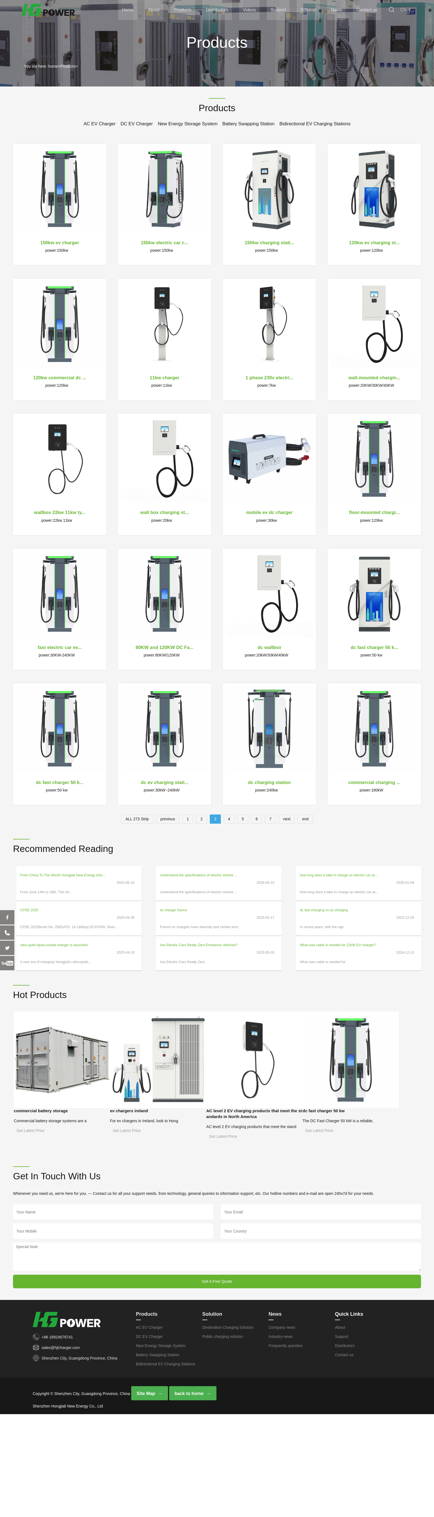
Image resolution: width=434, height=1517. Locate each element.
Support (278, 10)
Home (129, 10)
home (53, 66)
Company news (281, 1429)
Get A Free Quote (217, 1383)
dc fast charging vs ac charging (324, 903)
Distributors (218, 10)
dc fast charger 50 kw (40, 1214)
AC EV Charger (100, 123)
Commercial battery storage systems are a (57, 1095)
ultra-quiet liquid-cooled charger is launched (54, 931)
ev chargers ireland (140, 1085)
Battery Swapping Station (248, 123)
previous (168, 819)
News (336, 10)
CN (406, 10)
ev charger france (173, 903)
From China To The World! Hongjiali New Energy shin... (62, 875)
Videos (250, 10)
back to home (188, 1495)
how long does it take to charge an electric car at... (339, 875)
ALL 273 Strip (137, 819)
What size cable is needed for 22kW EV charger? (338, 931)
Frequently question (285, 1447)
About (155, 10)
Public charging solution (222, 1438)
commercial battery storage (46, 1085)
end (305, 819)
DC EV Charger (136, 123)
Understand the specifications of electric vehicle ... (198, 875)
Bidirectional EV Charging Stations (315, 123)
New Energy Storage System (187, 123)
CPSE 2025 (29, 903)
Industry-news (280, 1438)
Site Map (146, 1495)
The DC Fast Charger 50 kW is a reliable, (56, 1224)
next (286, 819)
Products (183, 10)
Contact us (366, 10)
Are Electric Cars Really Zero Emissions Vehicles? (199, 931)
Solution (309, 10)
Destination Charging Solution (228, 1429)
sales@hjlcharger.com (61, 1449)
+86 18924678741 (57, 1439)
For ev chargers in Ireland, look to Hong (157, 1095)
